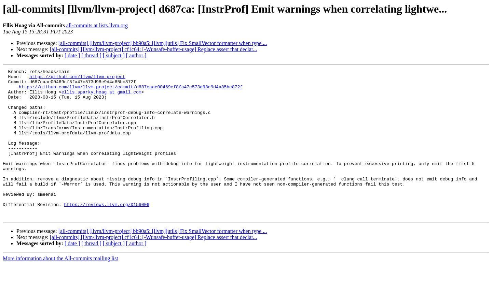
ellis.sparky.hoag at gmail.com (101, 97)
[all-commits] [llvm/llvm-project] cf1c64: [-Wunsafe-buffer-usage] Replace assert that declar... (153, 49)
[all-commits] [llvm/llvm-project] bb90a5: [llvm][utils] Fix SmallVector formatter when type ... (162, 43)
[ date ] (72, 55)
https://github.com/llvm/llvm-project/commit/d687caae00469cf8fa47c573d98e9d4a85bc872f (131, 91)
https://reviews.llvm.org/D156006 (106, 232)
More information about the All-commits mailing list (60, 288)
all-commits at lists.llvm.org (97, 25)
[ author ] (136, 55)
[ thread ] (91, 55)
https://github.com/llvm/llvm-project (77, 78)
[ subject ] (114, 55)
